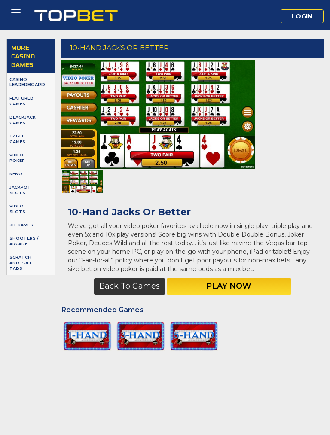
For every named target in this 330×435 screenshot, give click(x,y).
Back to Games (129, 286)
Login (302, 16)
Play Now (228, 286)
